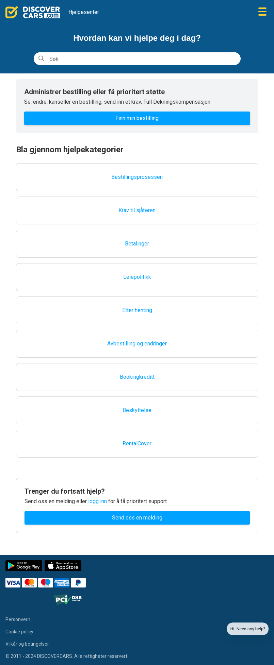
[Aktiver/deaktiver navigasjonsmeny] (262, 12)
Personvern (17, 619)
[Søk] (137, 58)
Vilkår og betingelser (27, 644)
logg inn (97, 501)
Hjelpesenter (83, 12)
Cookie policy (19, 631)
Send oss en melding (137, 517)
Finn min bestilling (137, 118)
